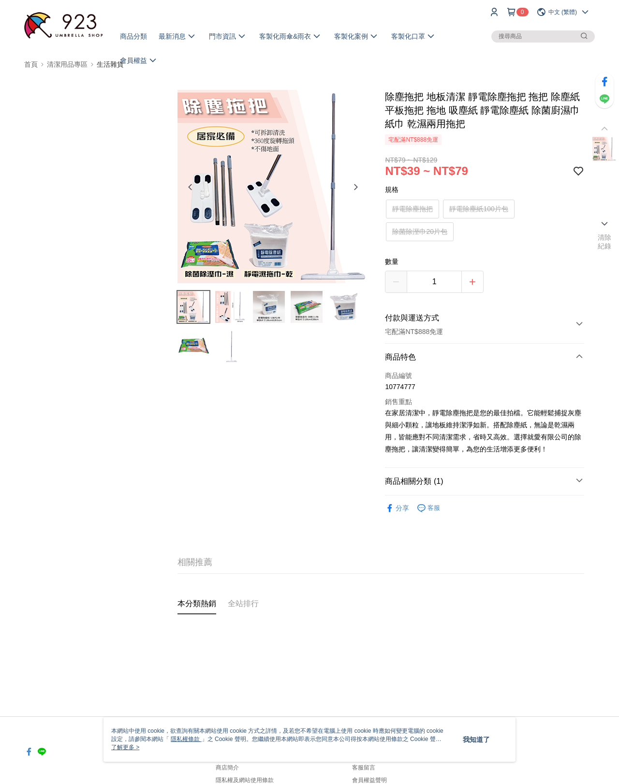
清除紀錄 (605, 241)
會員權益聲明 (369, 780)
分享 (397, 508)
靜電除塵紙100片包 (478, 209)
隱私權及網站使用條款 (245, 780)
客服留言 (363, 767)
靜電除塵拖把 (412, 209)
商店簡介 (227, 767)
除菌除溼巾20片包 (419, 231)
